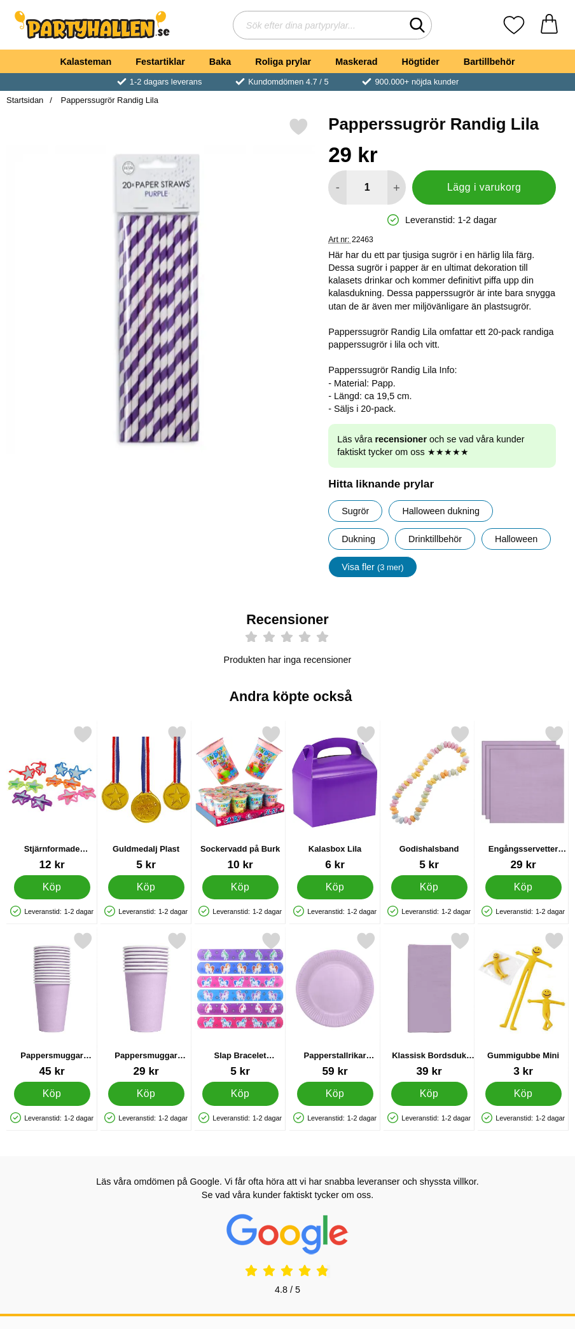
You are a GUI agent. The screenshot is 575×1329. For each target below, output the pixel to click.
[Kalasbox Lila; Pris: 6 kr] (334, 798)
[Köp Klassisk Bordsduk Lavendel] (429, 1094)
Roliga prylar (283, 62)
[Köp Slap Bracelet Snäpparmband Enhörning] (240, 1094)
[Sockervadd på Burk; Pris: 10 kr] (240, 798)
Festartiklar (160, 62)
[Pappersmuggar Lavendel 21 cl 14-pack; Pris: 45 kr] (51, 1004)
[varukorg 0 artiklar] (549, 25)
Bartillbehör (489, 62)
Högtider (421, 62)
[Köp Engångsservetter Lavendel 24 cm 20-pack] (523, 887)
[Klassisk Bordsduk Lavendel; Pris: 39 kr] (429, 1004)
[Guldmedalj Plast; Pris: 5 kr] (145, 798)
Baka (220, 62)
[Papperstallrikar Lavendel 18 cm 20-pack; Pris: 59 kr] (334, 1004)
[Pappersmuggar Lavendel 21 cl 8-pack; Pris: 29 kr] (145, 1004)
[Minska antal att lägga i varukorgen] (337, 187)
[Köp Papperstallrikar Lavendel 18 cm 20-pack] (334, 1094)
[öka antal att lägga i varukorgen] (396, 187)
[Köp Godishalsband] (429, 887)
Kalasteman (85, 62)
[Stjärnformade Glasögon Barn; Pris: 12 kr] (51, 798)
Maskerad (356, 62)
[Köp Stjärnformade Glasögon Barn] (52, 887)
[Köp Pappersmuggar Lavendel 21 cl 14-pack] (52, 1094)
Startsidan (24, 100)
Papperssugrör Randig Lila (108, 100)
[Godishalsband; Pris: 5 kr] (429, 798)
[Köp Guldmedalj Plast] (146, 887)
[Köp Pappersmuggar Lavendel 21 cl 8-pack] (146, 1094)
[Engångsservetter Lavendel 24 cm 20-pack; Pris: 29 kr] (523, 798)
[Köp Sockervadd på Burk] (240, 887)
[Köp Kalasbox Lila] (334, 887)
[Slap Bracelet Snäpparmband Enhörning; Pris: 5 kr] (240, 1004)
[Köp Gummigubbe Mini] (523, 1094)
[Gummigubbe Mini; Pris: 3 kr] (523, 1004)
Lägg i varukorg (484, 187)
